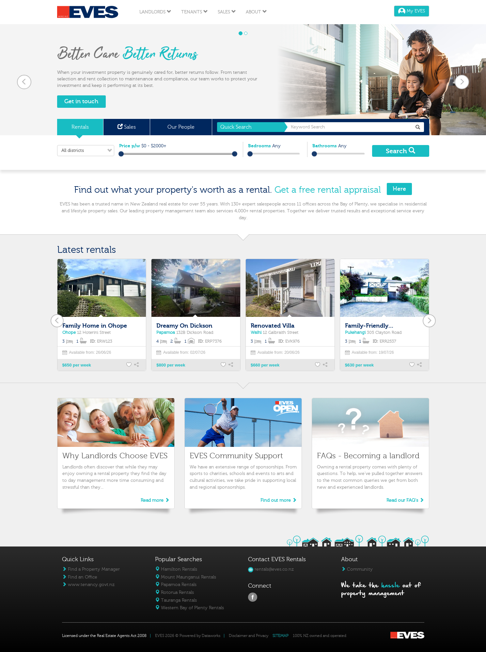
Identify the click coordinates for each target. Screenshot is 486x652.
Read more (155, 500)
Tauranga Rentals (176, 600)
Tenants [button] (194, 12)
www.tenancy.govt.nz (88, 584)
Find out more (278, 500)
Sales (127, 127)
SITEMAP (281, 635)
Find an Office (79, 577)
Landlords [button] (155, 12)
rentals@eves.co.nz (271, 569)
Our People (181, 127)
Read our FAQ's (405, 500)
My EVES (411, 11)
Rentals (80, 127)
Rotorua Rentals (174, 592)
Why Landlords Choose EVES (114, 455)
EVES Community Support (236, 455)
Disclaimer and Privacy (248, 635)
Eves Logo (87, 12)
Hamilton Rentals (176, 569)
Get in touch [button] (81, 101)
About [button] (256, 12)
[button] (24, 79)
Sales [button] (227, 12)
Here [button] (399, 189)
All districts (87, 150)
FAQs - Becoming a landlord (368, 455)
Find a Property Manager (91, 569)
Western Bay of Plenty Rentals (189, 608)
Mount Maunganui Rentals (185, 577)
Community (357, 569)
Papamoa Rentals (175, 584)
